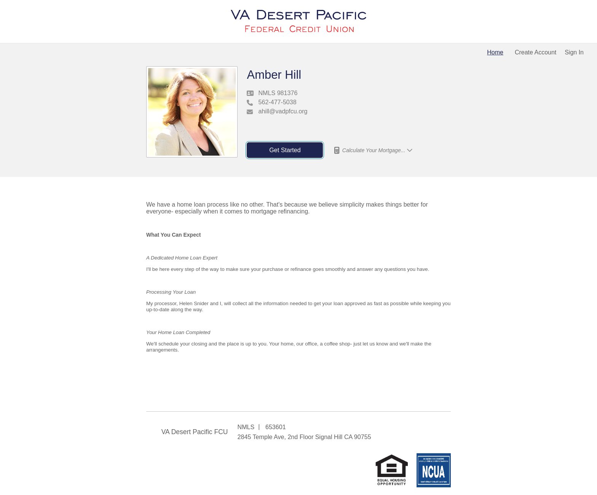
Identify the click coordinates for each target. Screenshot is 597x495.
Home (495, 52)
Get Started (284, 149)
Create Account (535, 52)
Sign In (574, 52)
